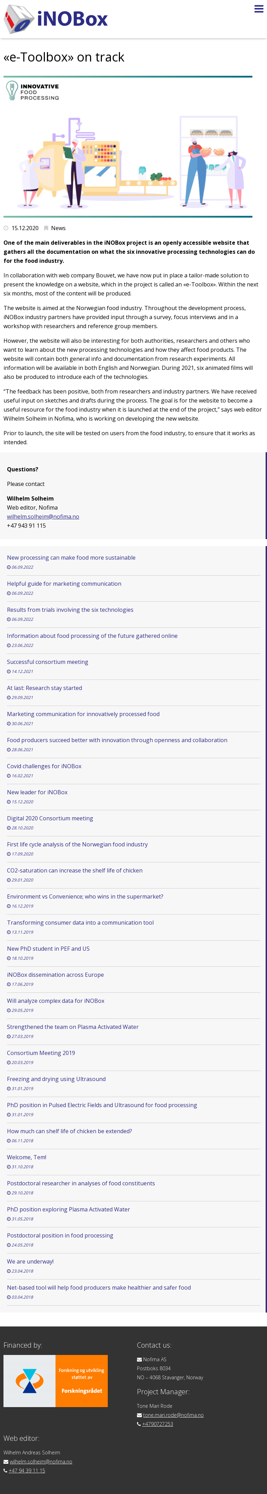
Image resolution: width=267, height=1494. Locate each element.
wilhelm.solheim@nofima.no (43, 516)
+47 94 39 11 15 (27, 1470)
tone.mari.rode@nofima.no (173, 1415)
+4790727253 (157, 1424)
